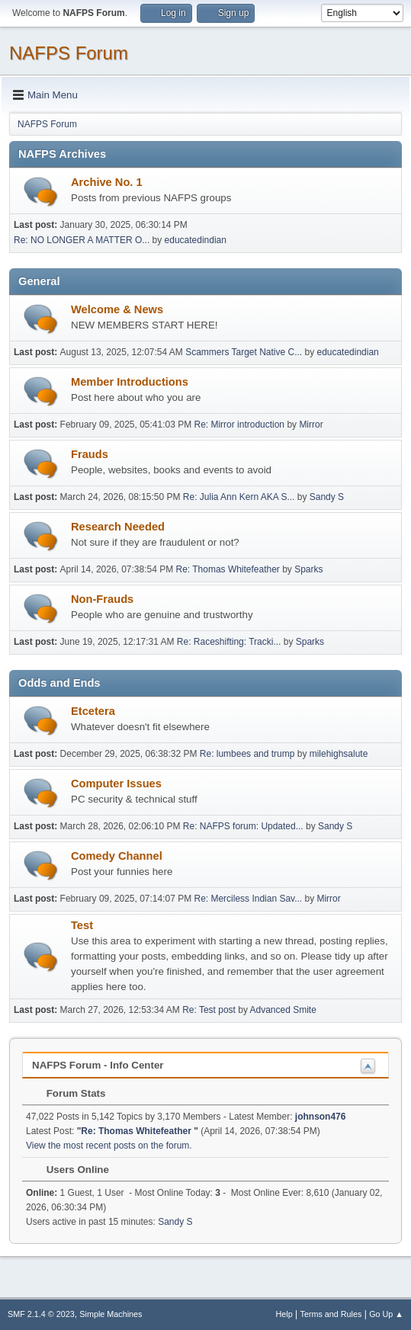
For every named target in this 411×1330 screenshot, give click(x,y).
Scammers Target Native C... (243, 352)
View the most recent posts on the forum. (109, 1145)
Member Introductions (129, 382)
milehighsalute (339, 753)
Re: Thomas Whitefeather (229, 569)
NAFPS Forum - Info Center (98, 1065)
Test (82, 925)
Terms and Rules (331, 1314)
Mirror (311, 424)
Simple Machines (110, 1314)
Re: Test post (209, 1010)
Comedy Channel (116, 856)
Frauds (89, 454)
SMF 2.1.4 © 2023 (41, 1314)
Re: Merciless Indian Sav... (248, 898)
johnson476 (320, 1116)
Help (284, 1314)
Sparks (308, 569)
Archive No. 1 (107, 182)
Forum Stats (68, 1093)
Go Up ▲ (386, 1314)
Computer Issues (116, 783)
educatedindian (195, 240)
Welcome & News (117, 309)
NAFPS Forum (68, 53)
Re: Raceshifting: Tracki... (229, 641)
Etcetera (93, 711)
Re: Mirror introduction (240, 424)
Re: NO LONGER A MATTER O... (81, 240)
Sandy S (327, 497)
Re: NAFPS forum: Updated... (243, 826)
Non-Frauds (102, 599)
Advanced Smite (283, 1010)
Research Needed (118, 527)
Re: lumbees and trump (247, 753)
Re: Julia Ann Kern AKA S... (239, 497)
